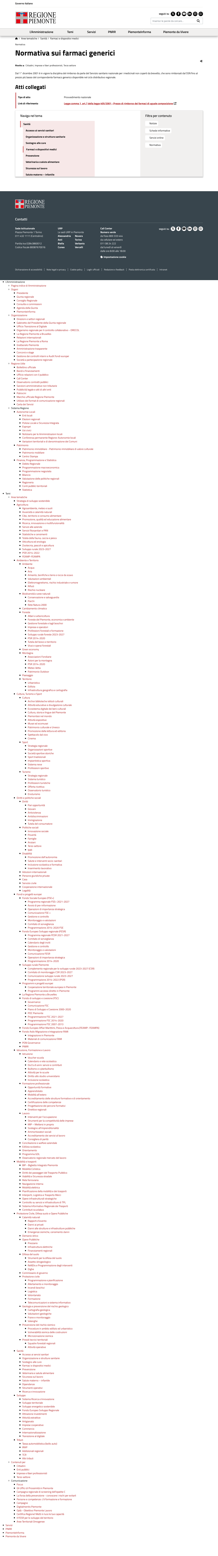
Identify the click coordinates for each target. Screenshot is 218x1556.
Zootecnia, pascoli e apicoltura (38, 549)
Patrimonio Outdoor (38, 676)
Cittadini (21, 1480)
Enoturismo (34, 800)
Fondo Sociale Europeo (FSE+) (38, 906)
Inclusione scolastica (38, 1090)
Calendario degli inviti (39, 951)
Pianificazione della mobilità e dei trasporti (44, 1202)
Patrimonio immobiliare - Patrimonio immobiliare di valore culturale (57, 451)
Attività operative (37, 1360)
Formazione (34, 1311)
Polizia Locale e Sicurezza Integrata (40, 425)
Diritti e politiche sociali (29, 804)
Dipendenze (28, 1398)
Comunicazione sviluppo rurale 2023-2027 (50, 984)
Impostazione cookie (113, 257)
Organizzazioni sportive (40, 755)
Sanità (26, 124)
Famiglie (32, 845)
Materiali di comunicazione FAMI (45, 1048)
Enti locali (27, 417)
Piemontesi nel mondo (40, 721)
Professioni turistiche (39, 789)
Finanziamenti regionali (40, 1262)
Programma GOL (31, 1165)
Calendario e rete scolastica (42, 1071)
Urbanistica (34, 688)
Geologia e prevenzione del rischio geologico (45, 1319)
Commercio (28, 1443)
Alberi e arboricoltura (39, 620)
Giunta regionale (25, 297)
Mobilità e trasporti (26, 1172)
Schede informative (159, 131)
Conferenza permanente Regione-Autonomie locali (49, 440)
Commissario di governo (35, 1285)
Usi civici (26, 432)
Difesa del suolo (30, 1266)
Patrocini (21, 395)
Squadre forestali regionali (41, 1356)
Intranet (163, 269)
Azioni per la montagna (40, 665)
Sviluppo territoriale (32, 1417)
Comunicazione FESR (39, 962)
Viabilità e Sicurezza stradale (37, 1187)
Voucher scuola (36, 1067)
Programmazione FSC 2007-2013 (45, 1033)
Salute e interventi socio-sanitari (45, 868)
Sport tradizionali (37, 763)
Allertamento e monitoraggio (43, 1296)
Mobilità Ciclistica (31, 1180)
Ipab (30, 857)
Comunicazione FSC (38, 1015)
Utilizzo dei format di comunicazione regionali (41, 402)
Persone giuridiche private (36, 883)
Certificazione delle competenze (44, 1112)
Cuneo (61, 247)
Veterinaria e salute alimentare (42, 162)
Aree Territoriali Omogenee (31, 1537)
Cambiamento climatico (34, 612)
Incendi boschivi (36, 1300)
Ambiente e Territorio (28, 564)
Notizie (153, 123)
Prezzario (33, 1255)
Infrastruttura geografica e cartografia (47, 695)
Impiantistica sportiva (39, 767)
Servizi (91, 31)
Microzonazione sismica (40, 1349)
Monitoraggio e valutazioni (42, 928)
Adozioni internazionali (34, 879)
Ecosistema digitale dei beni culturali (47, 714)
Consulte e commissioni (29, 304)
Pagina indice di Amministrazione (28, 286)
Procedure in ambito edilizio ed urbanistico (50, 1341)
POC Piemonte (35, 1022)
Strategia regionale (38, 752)
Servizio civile (29, 891)
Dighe (31, 1281)
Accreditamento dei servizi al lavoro (46, 1146)
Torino (78, 240)
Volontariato (34, 1308)
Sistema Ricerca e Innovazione (38, 1413)
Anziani (32, 849)
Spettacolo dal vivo (38, 740)
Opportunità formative (39, 1097)
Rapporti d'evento (37, 1232)
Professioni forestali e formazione (45, 635)
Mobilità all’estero (37, 1105)
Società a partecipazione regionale (34, 361)
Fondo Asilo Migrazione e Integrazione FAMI (45, 1041)
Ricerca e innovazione (33, 1405)
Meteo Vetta (34, 673)
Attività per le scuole (38, 1082)
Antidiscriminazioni (38, 823)
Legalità (26, 898)
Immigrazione (35, 827)
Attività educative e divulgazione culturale (50, 710)
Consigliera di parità (38, 1150)
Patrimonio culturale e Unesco (44, 733)
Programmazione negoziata (36, 473)
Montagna (27, 658)
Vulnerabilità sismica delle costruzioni (47, 1345)
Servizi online (156, 138)
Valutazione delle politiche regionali (40, 481)
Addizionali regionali (33, 1465)
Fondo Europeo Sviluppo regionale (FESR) (44, 939)
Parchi (31, 605)
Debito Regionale (31, 466)
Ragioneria (28, 485)
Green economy (30, 654)
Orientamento (29, 1161)
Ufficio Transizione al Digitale (32, 327)
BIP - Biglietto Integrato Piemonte (40, 1176)
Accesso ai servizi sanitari (40, 130)
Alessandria (64, 236)
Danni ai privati (36, 1236)
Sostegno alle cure (36, 143)
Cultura (26, 703)
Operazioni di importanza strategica (46, 917)
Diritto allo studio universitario (44, 1086)
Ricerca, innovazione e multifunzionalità (43, 526)
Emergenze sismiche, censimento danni (48, 1244)
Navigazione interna (32, 1195)
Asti (60, 240)
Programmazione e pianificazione (45, 1293)
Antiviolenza (34, 819)
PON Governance (31, 1052)
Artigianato (28, 1435)
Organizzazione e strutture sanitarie (45, 137)
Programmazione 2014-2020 (43, 969)
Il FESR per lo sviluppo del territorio (35, 1533)
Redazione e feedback (114, 269)
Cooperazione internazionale (37, 894)
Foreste (26, 616)
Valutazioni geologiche (39, 1326)
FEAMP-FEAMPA (31, 560)
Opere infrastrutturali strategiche (39, 1210)
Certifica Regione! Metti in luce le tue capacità (40, 1529)
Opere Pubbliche (30, 1251)
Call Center (22, 380)
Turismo (26, 778)
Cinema (32, 744)
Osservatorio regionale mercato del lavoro (44, 1169)
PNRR (112, 31)
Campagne (22, 1518)
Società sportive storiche (41, 759)
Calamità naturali (31, 1229)
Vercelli (79, 247)
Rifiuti (31, 590)
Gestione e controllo (38, 924)
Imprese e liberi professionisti (32, 1488)
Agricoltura (22, 507)
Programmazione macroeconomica (40, 470)
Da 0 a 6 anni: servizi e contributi (45, 1075)
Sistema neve (35, 770)
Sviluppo (21, 1409)
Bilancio (26, 477)
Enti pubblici (23, 1484)
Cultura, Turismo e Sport (29, 699)
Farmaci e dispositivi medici (41, 149)
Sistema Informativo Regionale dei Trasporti (45, 1217)
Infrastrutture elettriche (40, 1259)
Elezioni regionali (31, 421)
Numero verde (108, 232)
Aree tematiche (19, 500)
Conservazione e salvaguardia (43, 601)
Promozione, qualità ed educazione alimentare (46, 522)
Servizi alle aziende (32, 530)
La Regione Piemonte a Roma (32, 342)
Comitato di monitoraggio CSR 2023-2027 (50, 981)
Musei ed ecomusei (38, 729)
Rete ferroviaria (30, 1191)
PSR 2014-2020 (36, 643)
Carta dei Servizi (25, 406)
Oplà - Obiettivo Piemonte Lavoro (34, 1525)
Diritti (25, 808)
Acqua (31, 571)
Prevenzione (32, 156)
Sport (25, 748)
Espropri (26, 428)
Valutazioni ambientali (39, 582)
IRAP (24, 1462)
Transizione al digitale (33, 1450)
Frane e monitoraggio (39, 1330)
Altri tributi (27, 1473)
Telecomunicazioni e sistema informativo (49, 1315)
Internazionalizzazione (34, 1447)
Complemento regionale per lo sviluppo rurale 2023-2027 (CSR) (61, 977)
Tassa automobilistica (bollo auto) (39, 1458)
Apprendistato (35, 1101)
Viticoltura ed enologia (34, 545)
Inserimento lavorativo (40, 875)
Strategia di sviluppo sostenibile (33, 504)
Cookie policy (76, 269)
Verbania (80, 243)
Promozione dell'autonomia (42, 864)
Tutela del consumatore (40, 830)
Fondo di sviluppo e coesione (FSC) (40, 1007)
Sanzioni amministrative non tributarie (37, 387)
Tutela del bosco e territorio (42, 646)
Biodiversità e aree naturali (36, 597)
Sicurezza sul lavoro (36, 168)
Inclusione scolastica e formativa (45, 872)
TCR (24, 1469)
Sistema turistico (36, 785)
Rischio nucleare (36, 594)
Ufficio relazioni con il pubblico (33, 376)
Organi (14, 289)
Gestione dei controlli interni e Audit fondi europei (43, 357)
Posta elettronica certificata (142, 269)
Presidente (22, 293)
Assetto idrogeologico (39, 1274)
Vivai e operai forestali (39, 650)
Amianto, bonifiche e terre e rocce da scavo (50, 579)
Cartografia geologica (39, 1323)
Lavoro (26, 1123)
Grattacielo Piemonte (28, 346)
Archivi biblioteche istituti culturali (45, 706)
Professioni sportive (38, 774)
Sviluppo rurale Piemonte (35, 973)
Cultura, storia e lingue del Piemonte (47, 718)
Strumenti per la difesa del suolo (45, 1270)
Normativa (155, 145)
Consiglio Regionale (27, 301)
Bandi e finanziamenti (28, 372)
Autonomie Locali (26, 413)
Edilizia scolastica (31, 1157)
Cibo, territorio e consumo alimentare (41, 519)
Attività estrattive (31, 1432)
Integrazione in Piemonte (41, 1045)
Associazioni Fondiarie (39, 661)
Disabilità (27, 860)
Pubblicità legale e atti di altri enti (34, 391)
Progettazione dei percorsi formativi (46, 1116)
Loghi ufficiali (93, 269)
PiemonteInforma (139, 31)
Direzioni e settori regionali (31, 319)
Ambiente (27, 567)
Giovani (32, 815)
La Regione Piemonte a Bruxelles (34, 334)
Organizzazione (19, 316)
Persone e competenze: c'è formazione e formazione (44, 1514)
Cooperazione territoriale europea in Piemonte (52, 996)
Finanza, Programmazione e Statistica (36, 462)
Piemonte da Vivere (176, 31)
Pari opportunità (36, 812)
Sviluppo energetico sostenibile (38, 1420)
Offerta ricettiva (36, 793)
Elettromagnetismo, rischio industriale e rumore (53, 586)
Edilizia (31, 691)
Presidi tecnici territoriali (35, 1353)
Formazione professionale (35, 1093)
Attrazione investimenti (34, 1428)
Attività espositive (37, 725)
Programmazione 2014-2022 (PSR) (46, 988)
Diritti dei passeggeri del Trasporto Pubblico (44, 1184)
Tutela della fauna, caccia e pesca (39, 541)
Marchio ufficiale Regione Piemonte (35, 398)
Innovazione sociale (38, 838)
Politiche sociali (30, 834)
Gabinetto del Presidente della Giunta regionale (41, 323)
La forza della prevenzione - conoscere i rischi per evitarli (46, 1510)
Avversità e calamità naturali (37, 515)
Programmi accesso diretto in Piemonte (49, 999)
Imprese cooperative (33, 1439)
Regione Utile (18, 365)
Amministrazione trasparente (32, 349)
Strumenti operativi (32, 1401)
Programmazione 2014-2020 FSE (45, 936)
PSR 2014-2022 (30, 556)
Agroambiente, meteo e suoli (37, 511)
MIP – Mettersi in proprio (41, 1135)
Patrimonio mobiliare (33, 455)
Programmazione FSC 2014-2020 (45, 1030)
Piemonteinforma (26, 312)
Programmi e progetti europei (37, 992)
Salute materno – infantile (40, 175)
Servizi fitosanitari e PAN (35, 534)
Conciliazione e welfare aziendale (39, 1154)
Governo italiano (24, 3)
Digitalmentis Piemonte (29, 1522)
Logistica (32, 1304)
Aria (30, 575)
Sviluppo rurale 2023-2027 (36, 552)
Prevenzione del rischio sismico (38, 1338)
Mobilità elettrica (31, 1199)
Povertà (32, 842)
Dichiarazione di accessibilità (28, 269)
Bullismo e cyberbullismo (41, 1078)
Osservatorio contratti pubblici (32, 383)
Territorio (27, 684)
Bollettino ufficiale (26, 368)
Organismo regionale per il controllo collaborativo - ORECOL (48, 331)
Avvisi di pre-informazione (42, 913)
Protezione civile (31, 1289)
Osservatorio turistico (39, 797)
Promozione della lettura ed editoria (47, 736)
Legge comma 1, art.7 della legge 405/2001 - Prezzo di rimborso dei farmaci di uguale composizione (118, 103)
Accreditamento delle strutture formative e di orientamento (59, 1108)
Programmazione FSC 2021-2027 (45, 1026)
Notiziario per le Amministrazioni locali (42, 436)
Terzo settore (34, 853)
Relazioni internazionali (29, 338)
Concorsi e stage (25, 353)
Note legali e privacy (56, 269)
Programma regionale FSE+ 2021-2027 (48, 909)
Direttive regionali (37, 1120)
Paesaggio (27, 680)
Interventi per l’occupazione (42, 1127)
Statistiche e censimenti (34, 537)
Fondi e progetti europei (29, 902)
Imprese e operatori (38, 631)
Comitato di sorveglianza (41, 932)
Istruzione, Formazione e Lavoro (33, 1060)
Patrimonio (23, 447)
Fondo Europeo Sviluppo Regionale (40, 1424)
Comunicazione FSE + (39, 921)
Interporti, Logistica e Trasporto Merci (41, 1206)
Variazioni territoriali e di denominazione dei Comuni (49, 443)
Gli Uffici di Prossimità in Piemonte (35, 1503)
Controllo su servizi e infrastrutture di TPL (44, 1214)
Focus (20, 1499)
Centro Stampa (30, 458)
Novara (79, 236)
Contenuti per (18, 1477)
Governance (34, 1011)
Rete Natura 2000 (37, 609)
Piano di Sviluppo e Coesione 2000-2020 (49, 1018)
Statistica (27, 492)
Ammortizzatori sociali (39, 1142)
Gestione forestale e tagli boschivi (45, 628)
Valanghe (33, 1334)
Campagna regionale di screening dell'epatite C (41, 1507)
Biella (61, 243)
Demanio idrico (30, 1247)
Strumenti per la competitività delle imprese (50, 1131)
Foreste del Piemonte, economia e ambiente (51, 624)
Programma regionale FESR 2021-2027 (49, 943)
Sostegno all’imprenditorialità (43, 1138)
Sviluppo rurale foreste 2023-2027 (46, 639)
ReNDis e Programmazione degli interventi (50, 1278)
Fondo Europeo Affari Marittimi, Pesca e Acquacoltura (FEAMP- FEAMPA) (60, 1037)
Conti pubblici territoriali (34, 489)
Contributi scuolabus (33, 1221)
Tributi (20, 1454)
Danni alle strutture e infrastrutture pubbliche (51, 1240)
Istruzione (27, 1063)
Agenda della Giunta (27, 308)
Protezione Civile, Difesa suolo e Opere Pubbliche (42, 1225)
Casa (24, 887)
